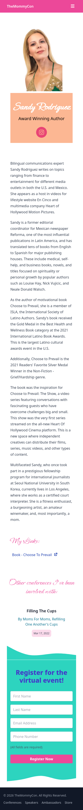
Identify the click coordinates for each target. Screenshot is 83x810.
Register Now (41, 759)
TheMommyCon (20, 6)
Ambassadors (51, 802)
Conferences (12, 802)
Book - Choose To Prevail (35, 554)
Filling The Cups (41, 610)
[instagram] (41, 132)
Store (68, 802)
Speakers (31, 802)
